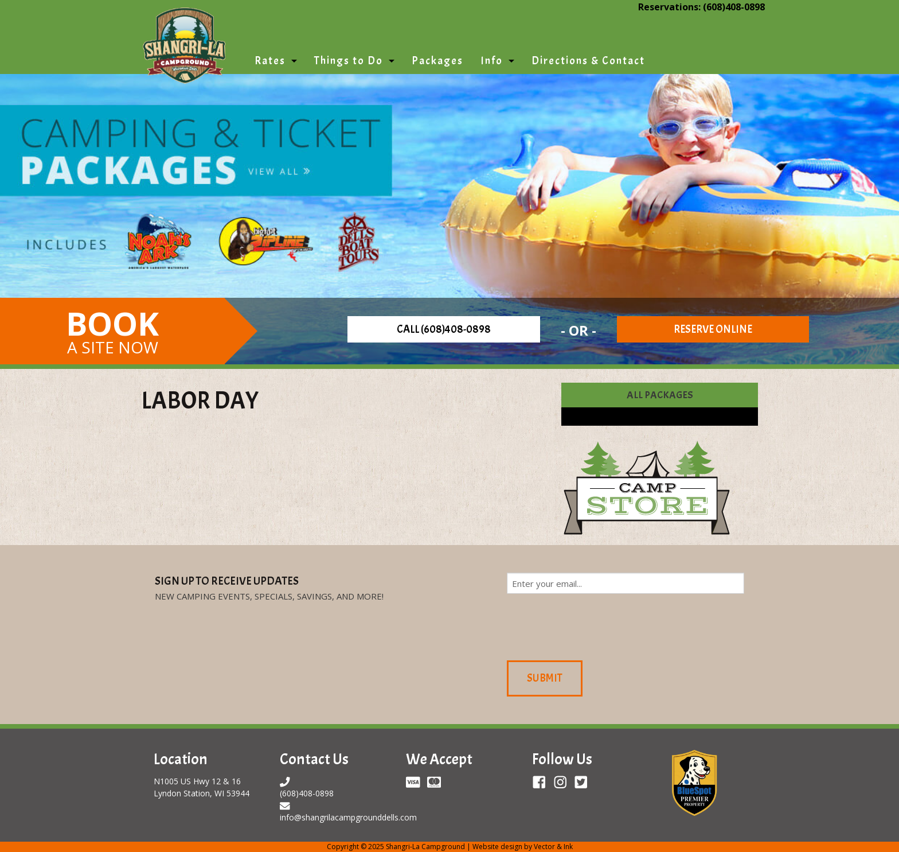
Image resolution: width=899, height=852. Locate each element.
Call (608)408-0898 (444, 329)
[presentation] (594, 625)
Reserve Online (713, 329)
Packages (437, 61)
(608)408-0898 (734, 7)
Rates (270, 61)
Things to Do (348, 61)
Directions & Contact (588, 61)
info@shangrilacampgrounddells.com (348, 817)
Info (491, 61)
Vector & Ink (553, 846)
